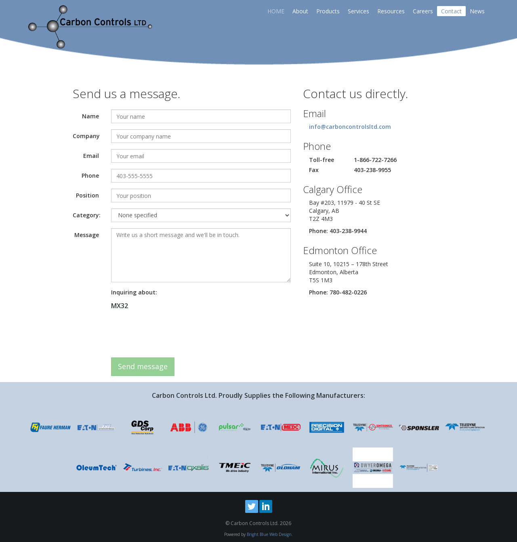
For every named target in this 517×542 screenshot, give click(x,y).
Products (328, 11)
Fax (314, 170)
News (477, 11)
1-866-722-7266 (375, 160)
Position (87, 195)
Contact (451, 11)
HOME (275, 11)
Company (86, 136)
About (300, 11)
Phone (90, 175)
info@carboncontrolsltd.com (350, 126)
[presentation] (172, 335)
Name (90, 116)
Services (358, 11)
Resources (391, 11)
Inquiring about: (134, 292)
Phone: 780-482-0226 (338, 292)
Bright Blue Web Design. (270, 534)
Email (91, 156)
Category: (87, 215)
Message (86, 235)
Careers (423, 11)
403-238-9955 (372, 170)
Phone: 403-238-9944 (338, 231)
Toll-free (321, 160)
